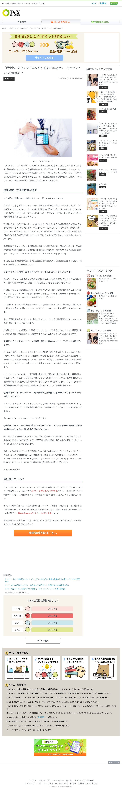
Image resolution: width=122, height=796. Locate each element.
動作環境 (41, 717)
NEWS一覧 (13, 28)
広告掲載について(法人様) (87, 783)
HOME (21, 22)
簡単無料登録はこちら (43, 532)
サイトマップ (80, 780)
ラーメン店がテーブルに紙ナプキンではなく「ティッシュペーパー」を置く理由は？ (35, 589)
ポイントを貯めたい (61, 22)
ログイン (114, 3)
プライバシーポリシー (56, 780)
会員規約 (42, 780)
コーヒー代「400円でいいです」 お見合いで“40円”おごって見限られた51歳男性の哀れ (37, 585)
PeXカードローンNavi (45, 783)
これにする (52, 609)
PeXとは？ (32, 780)
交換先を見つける (100, 22)
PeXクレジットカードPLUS (65, 783)
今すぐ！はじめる (44, 57)
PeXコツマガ (30, 783)
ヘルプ (93, 3)
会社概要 (90, 780)
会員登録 (103, 3)
